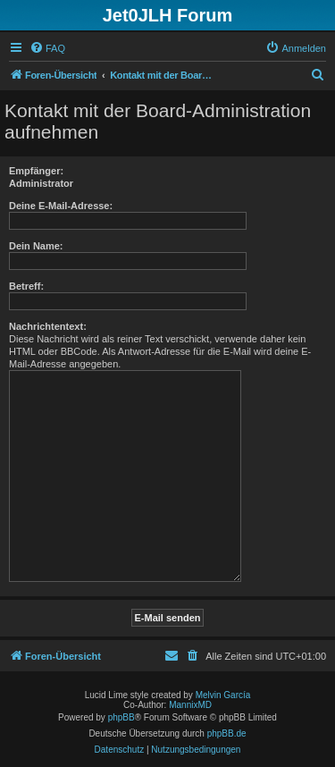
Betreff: (26, 286)
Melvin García (223, 695)
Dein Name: (36, 245)
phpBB (121, 717)
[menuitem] (47, 48)
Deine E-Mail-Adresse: (61, 205)
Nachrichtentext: (48, 326)
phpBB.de (227, 733)
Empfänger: (36, 170)
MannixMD (190, 705)
